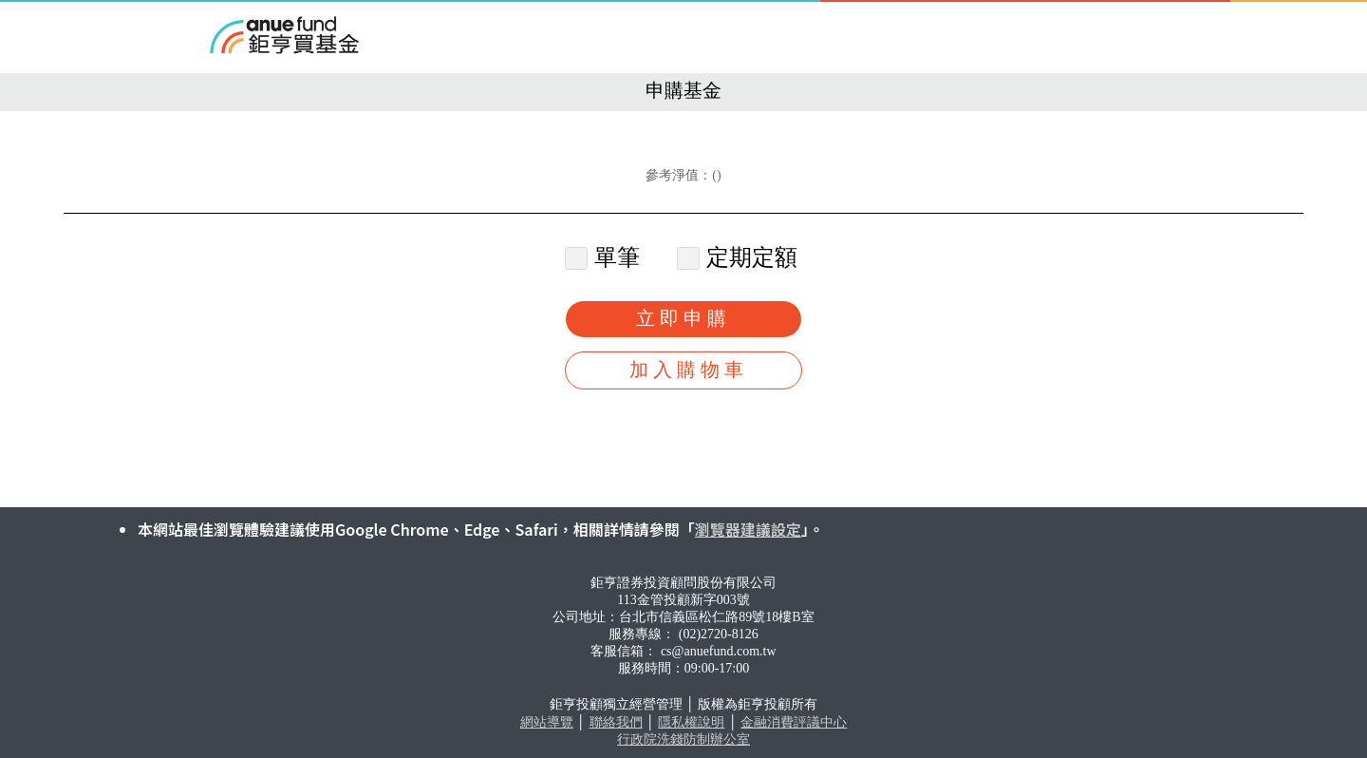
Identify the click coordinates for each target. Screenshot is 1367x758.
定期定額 (740, 257)
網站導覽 (546, 722)
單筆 (605, 257)
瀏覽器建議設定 (748, 529)
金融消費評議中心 (793, 722)
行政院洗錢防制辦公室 (683, 739)
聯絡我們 (616, 722)
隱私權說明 (691, 722)
